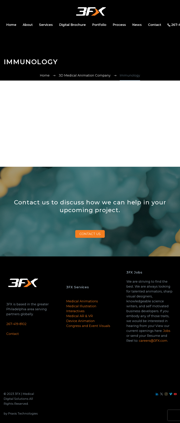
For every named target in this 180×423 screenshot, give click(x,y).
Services (46, 25)
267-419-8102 (16, 324)
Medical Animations (82, 301)
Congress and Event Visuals (88, 326)
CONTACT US (90, 234)
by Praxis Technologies (21, 413)
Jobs (166, 331)
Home (11, 25)
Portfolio (99, 25)
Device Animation (80, 321)
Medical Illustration (81, 306)
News (137, 25)
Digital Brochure (72, 25)
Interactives (75, 311)
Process (119, 25)
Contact (154, 25)
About (28, 25)
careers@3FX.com (153, 341)
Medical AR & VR (79, 316)
